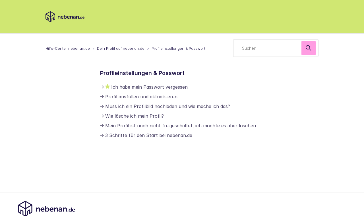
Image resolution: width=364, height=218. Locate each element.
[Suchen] (275, 48)
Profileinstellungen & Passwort (178, 48)
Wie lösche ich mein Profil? (134, 116)
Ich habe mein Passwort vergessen (149, 87)
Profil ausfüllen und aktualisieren (141, 96)
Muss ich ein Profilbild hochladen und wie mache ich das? (167, 106)
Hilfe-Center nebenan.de (68, 48)
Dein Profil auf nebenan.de (120, 48)
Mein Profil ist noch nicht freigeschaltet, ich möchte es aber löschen (180, 125)
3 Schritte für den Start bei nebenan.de (148, 135)
